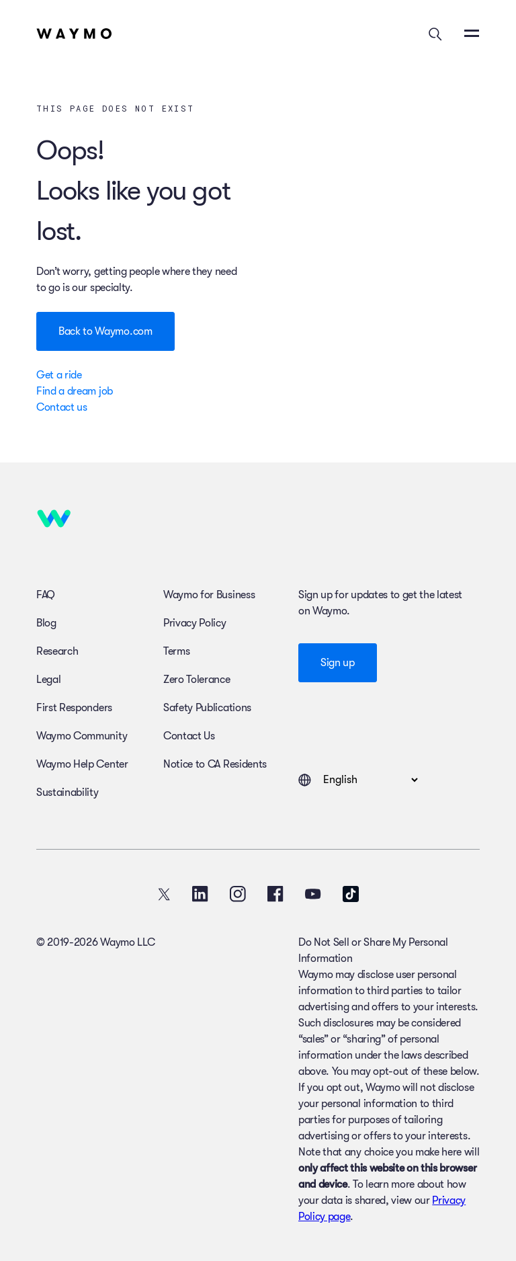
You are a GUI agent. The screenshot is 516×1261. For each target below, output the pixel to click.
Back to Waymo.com (105, 331)
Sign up (337, 663)
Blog (46, 623)
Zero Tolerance (196, 680)
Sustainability (67, 792)
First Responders (74, 708)
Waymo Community (81, 736)
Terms (176, 651)
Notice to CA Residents (215, 764)
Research (57, 651)
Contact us (61, 407)
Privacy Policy (194, 623)
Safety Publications (207, 708)
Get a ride (59, 375)
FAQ (45, 595)
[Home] (74, 33)
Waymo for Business (209, 595)
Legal (48, 680)
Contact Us (189, 736)
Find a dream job (74, 391)
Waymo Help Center (82, 764)
